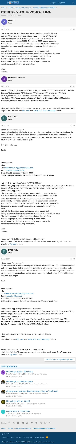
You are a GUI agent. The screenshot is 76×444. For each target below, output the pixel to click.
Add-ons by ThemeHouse (46, 442)
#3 (74, 125)
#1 (74, 29)
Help (37, 437)
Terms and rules (16, 437)
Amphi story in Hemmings (18, 411)
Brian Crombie (11, 404)
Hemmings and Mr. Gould (18, 401)
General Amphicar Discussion (37, 374)
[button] (3, 2)
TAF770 (5, 434)
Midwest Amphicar (12, 384)
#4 (74, 259)
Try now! (13, 244)
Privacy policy (29, 437)
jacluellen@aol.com (14, 296)
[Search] (73, 2)
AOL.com (26, 111)
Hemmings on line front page (19, 381)
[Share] (70, 29)
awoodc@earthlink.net (15, 170)
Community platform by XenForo (20, 442)
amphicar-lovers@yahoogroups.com (18, 168)
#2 (74, 86)
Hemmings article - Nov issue (19, 372)
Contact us (5, 437)
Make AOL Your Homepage (45, 111)
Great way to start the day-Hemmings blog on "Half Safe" (32, 391)
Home (42, 437)
